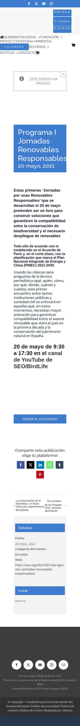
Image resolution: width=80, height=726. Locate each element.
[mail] (63, 665)
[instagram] (51, 3)
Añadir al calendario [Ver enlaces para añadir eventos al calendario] (40, 419)
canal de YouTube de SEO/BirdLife (38, 359)
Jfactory (67, 710)
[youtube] (43, 3)
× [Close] (64, 74)
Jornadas (21, 554)
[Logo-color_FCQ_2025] (14, 17)
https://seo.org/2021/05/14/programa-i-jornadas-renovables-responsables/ (39, 569)
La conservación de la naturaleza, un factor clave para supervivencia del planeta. (30, 505)
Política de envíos (31, 710)
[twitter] (36, 3)
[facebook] (29, 3)
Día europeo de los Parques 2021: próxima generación (53, 506)
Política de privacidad (45, 706)
